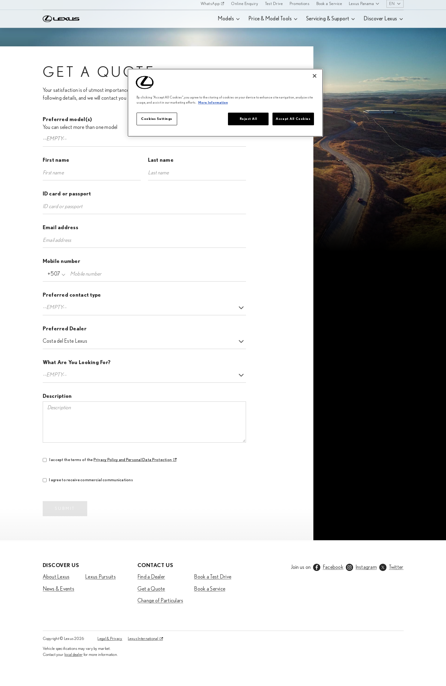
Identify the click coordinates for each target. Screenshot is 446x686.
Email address (60, 227)
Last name (161, 160)
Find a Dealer (151, 577)
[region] (225, 103)
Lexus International (143, 639)
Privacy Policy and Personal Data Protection (132, 459)
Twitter (396, 567)
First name (56, 160)
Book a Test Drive (212, 577)
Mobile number (62, 261)
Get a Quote (151, 589)
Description (57, 396)
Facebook (333, 567)
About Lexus (56, 577)
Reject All (248, 118)
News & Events (59, 589)
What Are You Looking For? (77, 362)
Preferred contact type (72, 295)
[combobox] (144, 139)
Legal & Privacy (109, 639)
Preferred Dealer (65, 329)
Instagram (366, 567)
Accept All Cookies (293, 118)
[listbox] (144, 307)
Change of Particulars (160, 600)
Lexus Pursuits (100, 577)
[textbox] (59, 139)
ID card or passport (67, 194)
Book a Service (209, 589)
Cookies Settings (156, 118)
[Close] (314, 76)
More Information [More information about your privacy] (213, 102)
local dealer (73, 655)
